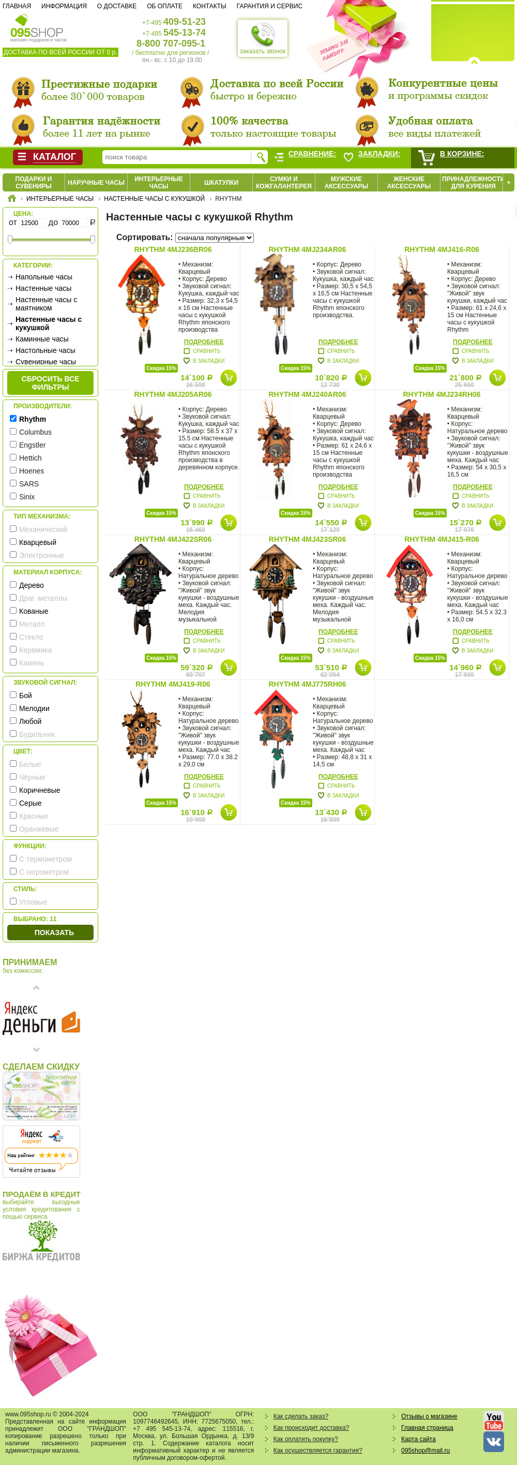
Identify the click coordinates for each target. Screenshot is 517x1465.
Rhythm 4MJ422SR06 (172, 539)
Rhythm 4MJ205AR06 (172, 394)
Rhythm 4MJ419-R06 (172, 684)
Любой (30, 721)
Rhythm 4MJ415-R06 (441, 539)
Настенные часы (43, 288)
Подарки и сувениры (34, 182)
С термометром (45, 859)
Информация (64, 6)
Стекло (31, 637)
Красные (33, 816)
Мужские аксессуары (347, 182)
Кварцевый (37, 542)
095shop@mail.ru (425, 1450)
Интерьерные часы (158, 182)
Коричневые (39, 790)
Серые (30, 803)
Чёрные (32, 777)
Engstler (32, 445)
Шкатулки (221, 182)
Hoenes (31, 471)
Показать (54, 932)
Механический (43, 529)
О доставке (116, 6)
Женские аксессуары (409, 182)
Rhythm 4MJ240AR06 (307, 394)
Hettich (30, 458)
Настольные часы (45, 350)
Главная (17, 6)
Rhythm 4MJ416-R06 (441, 249)
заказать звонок (262, 38)
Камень (31, 663)
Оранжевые (39, 829)
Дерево (31, 585)
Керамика (35, 650)
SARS (29, 484)
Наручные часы (96, 182)
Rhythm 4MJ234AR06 (307, 249)
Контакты (209, 6)
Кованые (34, 611)
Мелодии (34, 708)
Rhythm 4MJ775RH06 (307, 684)
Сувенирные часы (46, 362)
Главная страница (427, 1427)
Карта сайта (418, 1439)
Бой (25, 695)
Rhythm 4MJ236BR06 (172, 249)
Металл (32, 624)
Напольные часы (44, 277)
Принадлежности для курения (473, 182)
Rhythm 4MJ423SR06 (307, 539)
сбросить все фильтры (51, 383)
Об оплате (165, 6)
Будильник (37, 734)
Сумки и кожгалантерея (284, 182)
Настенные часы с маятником (46, 303)
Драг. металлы (43, 598)
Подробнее (204, 342)
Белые (30, 764)
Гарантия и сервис (269, 6)
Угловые (33, 902)
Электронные (41, 555)
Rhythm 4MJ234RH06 (441, 394)
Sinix (27, 497)
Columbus (35, 432)
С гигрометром (44, 872)
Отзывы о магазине (429, 1416)
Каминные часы (42, 339)
